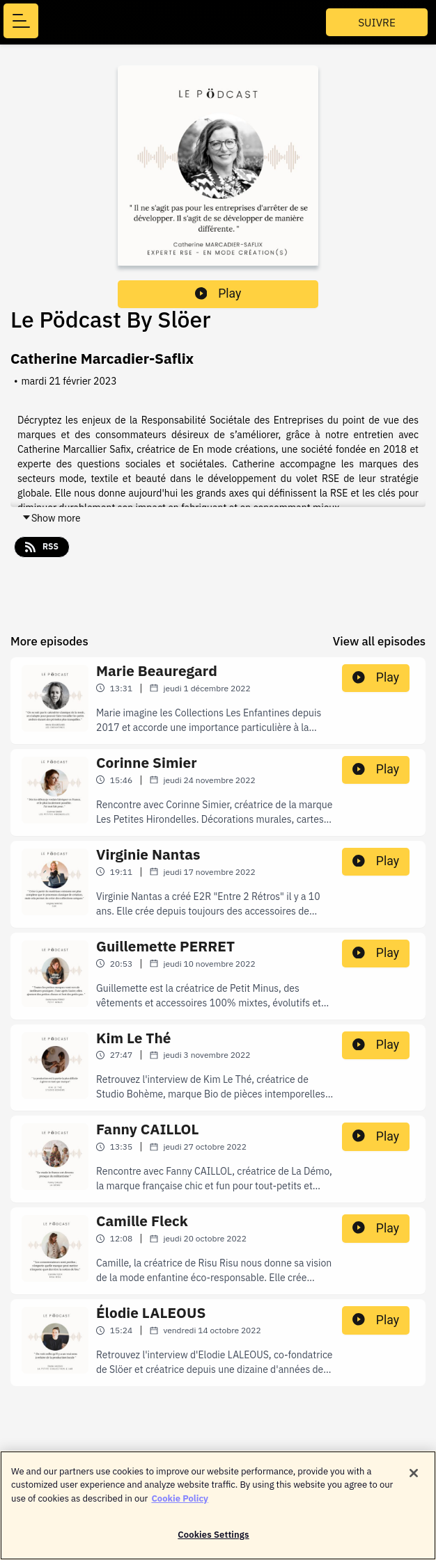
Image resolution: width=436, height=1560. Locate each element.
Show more (51, 518)
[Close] (413, 1474)
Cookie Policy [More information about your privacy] (179, 1500)
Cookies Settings (213, 1537)
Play (218, 293)
